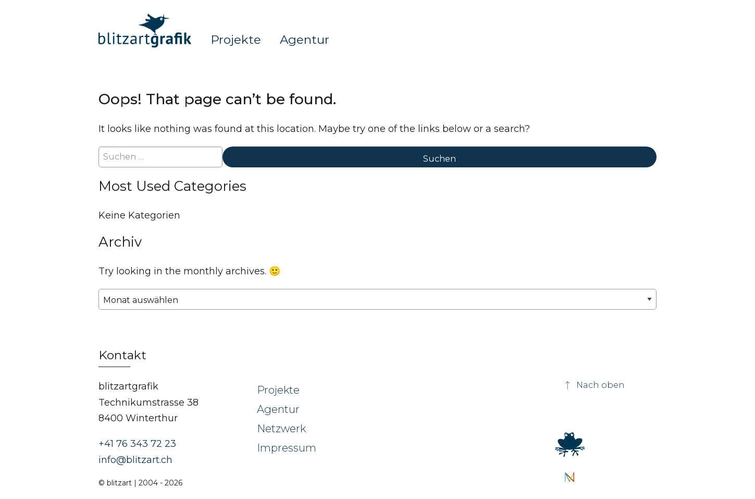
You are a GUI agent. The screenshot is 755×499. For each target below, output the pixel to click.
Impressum (286, 448)
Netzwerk (281, 428)
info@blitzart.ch (135, 460)
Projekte (236, 39)
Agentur (304, 39)
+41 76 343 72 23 (137, 443)
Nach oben (594, 385)
